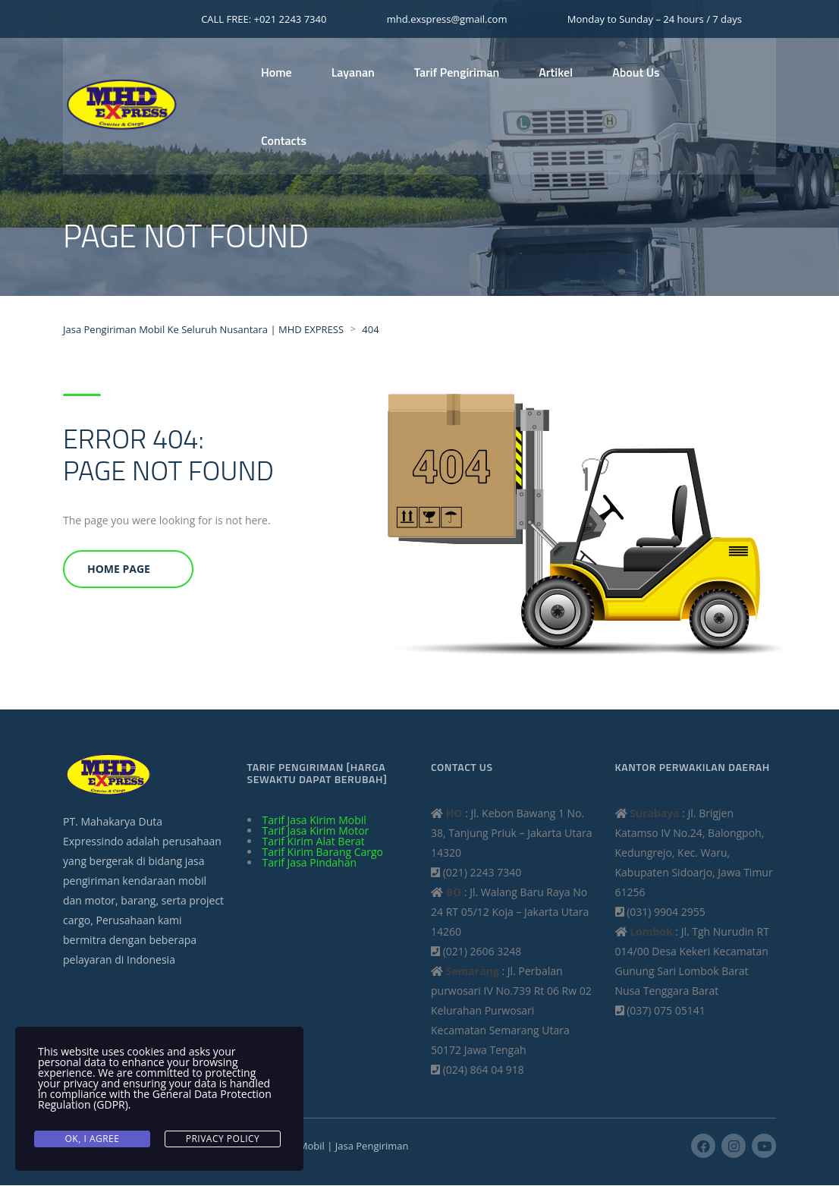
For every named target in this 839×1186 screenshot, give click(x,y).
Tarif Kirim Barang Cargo (323, 852)
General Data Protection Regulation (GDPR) (155, 1101)
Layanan (353, 72)
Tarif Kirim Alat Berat (313, 842)
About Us (635, 72)
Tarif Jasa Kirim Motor (315, 831)
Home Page (118, 569)
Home (276, 72)
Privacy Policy (223, 1139)
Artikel (556, 72)
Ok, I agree (92, 1139)
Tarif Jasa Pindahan (309, 863)
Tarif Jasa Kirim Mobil (314, 820)
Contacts (283, 140)
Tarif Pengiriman (456, 72)
